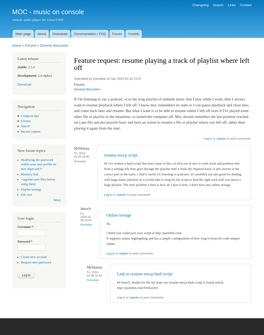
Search (218, 5)
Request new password (36, 262)
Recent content (30, 131)
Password (25, 241)
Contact (246, 5)
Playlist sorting (31, 189)
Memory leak (30, 174)
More (57, 200)
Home (16, 45)
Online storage (118, 215)
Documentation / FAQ (90, 34)
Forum (117, 34)
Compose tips (30, 116)
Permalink (80, 161)
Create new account (34, 257)
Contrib (133, 34)
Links (232, 5)
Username (25, 227)
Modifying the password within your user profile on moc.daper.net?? (38, 164)
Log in (208, 138)
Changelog (200, 5)
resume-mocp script (120, 155)
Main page (23, 34)
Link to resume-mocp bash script (144, 273)
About (41, 34)
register (221, 138)
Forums (30, 45)
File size (26, 194)
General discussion (54, 45)
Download (60, 34)
